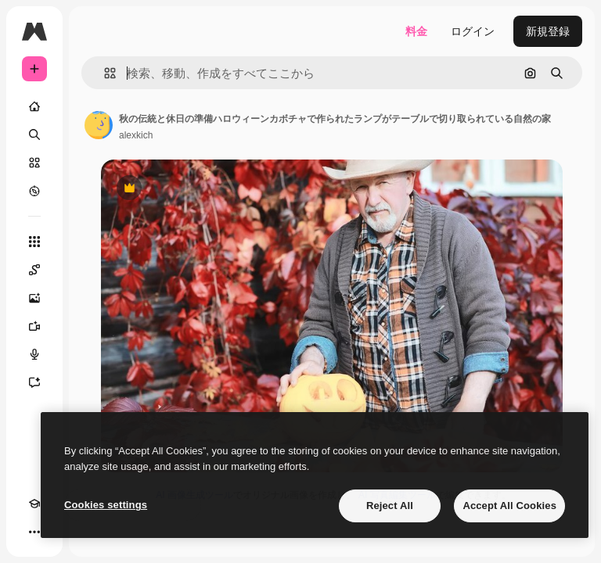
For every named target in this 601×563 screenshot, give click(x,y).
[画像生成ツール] (34, 297)
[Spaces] (34, 269)
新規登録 (548, 31)
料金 (416, 31)
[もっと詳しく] (34, 190)
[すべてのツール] (34, 241)
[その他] (34, 531)
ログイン (473, 31)
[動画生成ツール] (34, 326)
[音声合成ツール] (34, 354)
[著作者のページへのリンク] (99, 125)
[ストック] (34, 162)
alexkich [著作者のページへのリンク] (136, 135)
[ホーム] (34, 106)
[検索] (34, 134)
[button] (103, 73)
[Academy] (34, 503)
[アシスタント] (34, 382)
